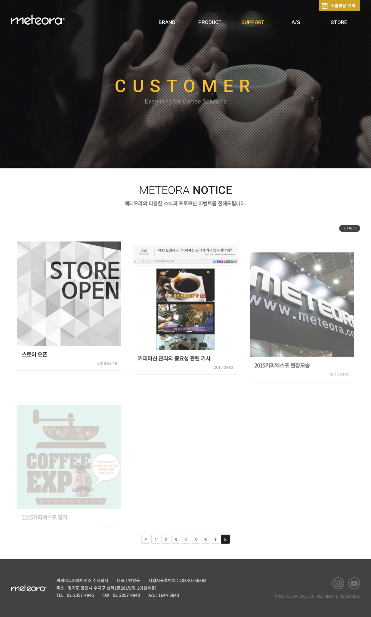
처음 (145, 539)
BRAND (167, 22)
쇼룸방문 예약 (343, 5)
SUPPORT (252, 22)
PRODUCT (210, 22)
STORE (339, 22)
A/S (296, 22)
